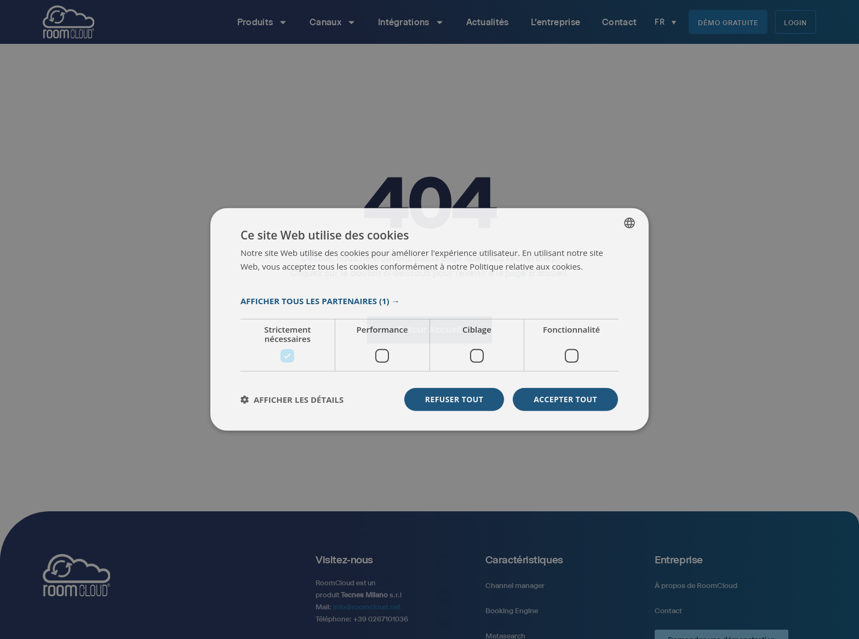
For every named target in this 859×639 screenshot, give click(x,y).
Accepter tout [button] (565, 399)
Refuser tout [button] (454, 399)
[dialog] (429, 319)
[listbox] (629, 223)
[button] (429, 301)
